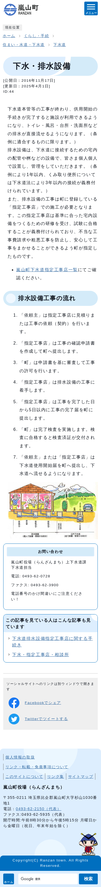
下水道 (59, 45)
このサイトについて (24, 776)
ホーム (8, 882)
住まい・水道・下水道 (24, 45)
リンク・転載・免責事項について (36, 767)
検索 (88, 879)
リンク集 (55, 776)
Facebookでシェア (35, 703)
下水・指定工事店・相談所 (40, 654)
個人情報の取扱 (20, 757)
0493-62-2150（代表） (38, 809)
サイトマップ (80, 776)
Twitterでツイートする (38, 719)
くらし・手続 (36, 36)
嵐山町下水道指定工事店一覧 (47, 269)
